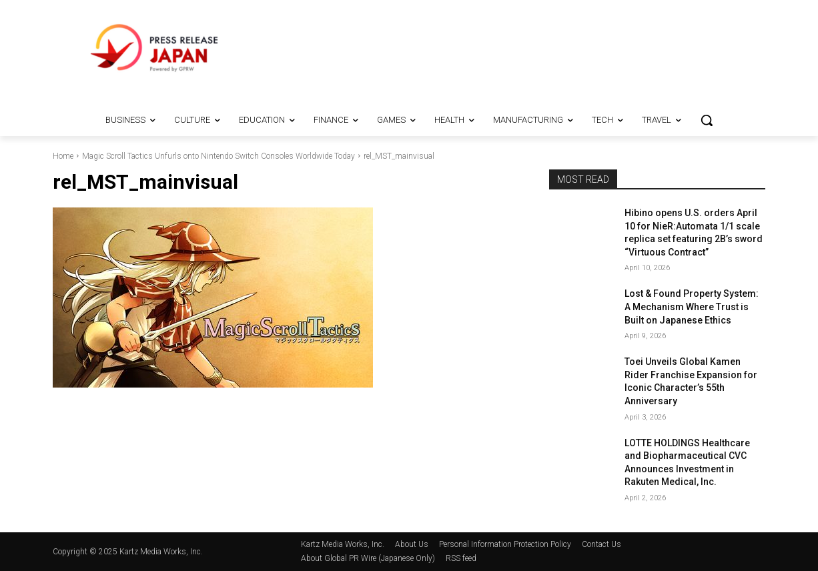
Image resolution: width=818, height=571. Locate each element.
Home (63, 156)
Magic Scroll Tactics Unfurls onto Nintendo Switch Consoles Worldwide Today (218, 156)
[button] (707, 120)
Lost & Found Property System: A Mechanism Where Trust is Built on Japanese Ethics (692, 306)
